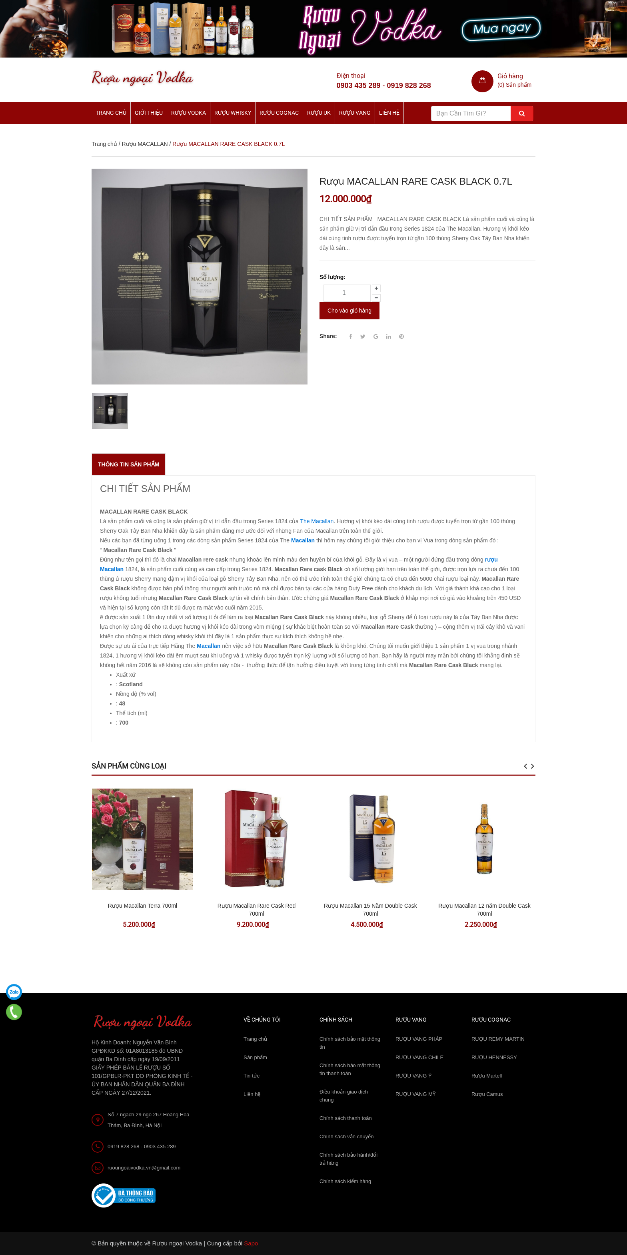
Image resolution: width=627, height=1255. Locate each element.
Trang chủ (255, 1039)
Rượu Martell (486, 1076)
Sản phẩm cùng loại (129, 766)
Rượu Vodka (188, 113)
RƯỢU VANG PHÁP (418, 1039)
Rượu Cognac (279, 113)
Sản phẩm (255, 1057)
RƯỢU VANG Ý (413, 1076)
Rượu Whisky (232, 113)
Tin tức (252, 1076)
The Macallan (316, 521)
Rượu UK (319, 113)
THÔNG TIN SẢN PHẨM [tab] (128, 464)
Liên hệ (389, 113)
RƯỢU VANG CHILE (419, 1057)
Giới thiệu (149, 113)
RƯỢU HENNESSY (494, 1057)
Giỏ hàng (510, 76)
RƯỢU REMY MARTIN (498, 1039)
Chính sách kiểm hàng (345, 1181)
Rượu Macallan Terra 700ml (142, 905)
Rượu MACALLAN (145, 144)
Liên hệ (252, 1094)
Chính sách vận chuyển (346, 1136)
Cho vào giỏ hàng (349, 310)
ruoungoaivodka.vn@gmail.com (144, 1168)
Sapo (251, 1243)
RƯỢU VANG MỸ (415, 1094)
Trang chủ (111, 113)
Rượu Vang (355, 113)
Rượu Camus (487, 1094)
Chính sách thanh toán (345, 1118)
